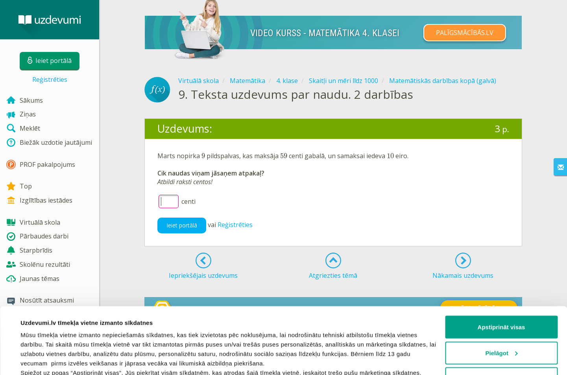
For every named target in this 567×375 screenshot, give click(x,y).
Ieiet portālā (181, 225)
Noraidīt (501, 316)
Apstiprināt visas (501, 264)
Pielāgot (502, 290)
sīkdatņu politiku (111, 338)
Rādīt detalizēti (41, 359)
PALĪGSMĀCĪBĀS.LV (464, 32)
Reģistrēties (49, 79)
